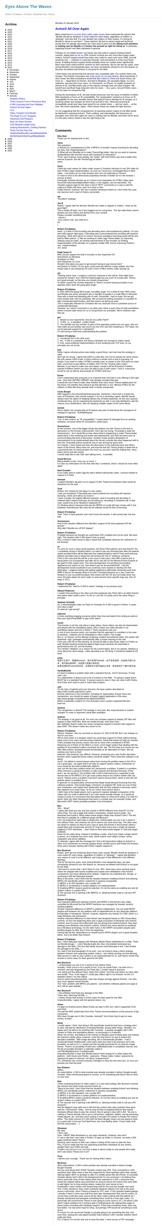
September (15, 77)
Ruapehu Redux (17, 99)
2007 (9, 144)
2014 (9, 58)
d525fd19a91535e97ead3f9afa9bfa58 (27, 136)
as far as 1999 (81, 55)
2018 (9, 49)
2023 (9, 37)
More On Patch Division (21, 122)
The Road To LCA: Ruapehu (23, 116)
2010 (9, 67)
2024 (9, 34)
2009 (9, 139)
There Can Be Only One (21, 130)
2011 (9, 65)
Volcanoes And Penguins (21, 119)
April (12, 89)
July (11, 82)
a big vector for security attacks (104, 76)
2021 (9, 42)
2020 (9, 44)
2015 (9, 56)
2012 (9, 63)
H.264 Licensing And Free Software (26, 104)
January (13, 96)
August (13, 79)
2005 (9, 148)
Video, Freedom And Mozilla (23, 113)
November (14, 72)
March (12, 91)
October (13, 75)
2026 (9, 30)
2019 (9, 46)
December (14, 70)
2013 (9, 60)
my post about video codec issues (89, 34)
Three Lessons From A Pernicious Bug (28, 101)
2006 (9, 146)
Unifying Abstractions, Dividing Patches (28, 127)
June (12, 84)
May (11, 86)
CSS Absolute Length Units (22, 124)
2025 (9, 32)
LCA (12, 110)
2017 (9, 51)
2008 (9, 141)
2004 (9, 151)
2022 (9, 39)
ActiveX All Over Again (20, 107)
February (14, 93)
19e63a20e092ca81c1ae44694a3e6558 (28, 133)
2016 (9, 53)
